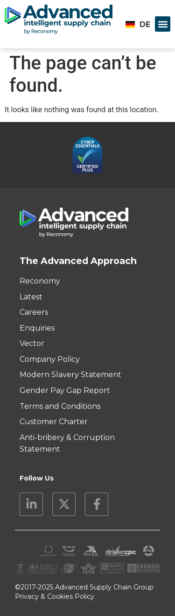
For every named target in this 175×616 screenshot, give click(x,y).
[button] (162, 24)
